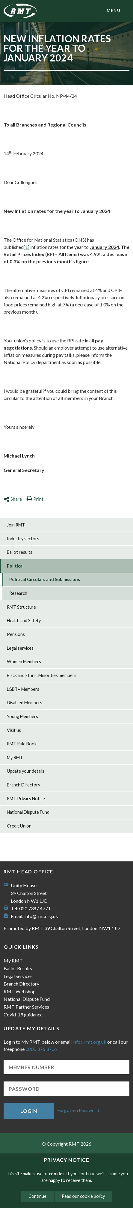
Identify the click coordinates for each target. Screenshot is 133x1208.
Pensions (16, 634)
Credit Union (19, 825)
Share (13, 499)
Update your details (25, 771)
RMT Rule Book (22, 743)
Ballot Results (18, 968)
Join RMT (16, 524)
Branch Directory (23, 784)
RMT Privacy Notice (26, 798)
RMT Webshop (20, 991)
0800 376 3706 (41, 1049)
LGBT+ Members (23, 689)
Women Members (24, 661)
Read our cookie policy (83, 1196)
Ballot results (19, 552)
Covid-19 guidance (23, 1014)
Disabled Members (24, 702)
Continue (37, 1196)
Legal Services (18, 976)
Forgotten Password (78, 1110)
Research (18, 593)
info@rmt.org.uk (41, 916)
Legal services (20, 648)
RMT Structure (21, 607)
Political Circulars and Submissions (44, 579)
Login (28, 1111)
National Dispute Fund (28, 812)
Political (15, 565)
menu (113, 10)
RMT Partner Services (26, 1007)
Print (34, 499)
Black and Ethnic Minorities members (41, 675)
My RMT (15, 757)
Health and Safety (24, 620)
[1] (26, 247)
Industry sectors (23, 538)
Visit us (14, 730)
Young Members (22, 716)
